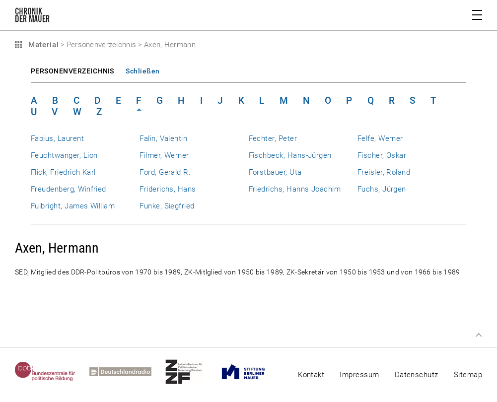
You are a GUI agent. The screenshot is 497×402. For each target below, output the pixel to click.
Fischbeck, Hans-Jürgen (290, 155)
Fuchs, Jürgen (381, 189)
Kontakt (311, 374)
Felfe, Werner (380, 138)
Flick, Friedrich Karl (63, 172)
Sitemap (468, 374)
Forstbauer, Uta (275, 172)
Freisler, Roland (384, 172)
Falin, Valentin (163, 138)
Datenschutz (416, 374)
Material (42, 44)
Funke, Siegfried (167, 205)
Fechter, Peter (273, 138)
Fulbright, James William (73, 205)
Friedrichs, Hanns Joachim (295, 189)
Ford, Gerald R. (165, 172)
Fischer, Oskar (382, 155)
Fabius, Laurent (57, 138)
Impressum (359, 374)
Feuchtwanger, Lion (64, 155)
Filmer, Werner (164, 155)
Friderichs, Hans (168, 189)
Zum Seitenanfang (478, 335)
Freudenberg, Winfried (68, 189)
